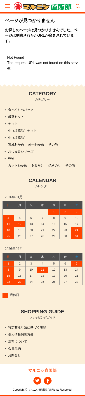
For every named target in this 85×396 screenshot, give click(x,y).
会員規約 (14, 348)
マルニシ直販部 (42, 370)
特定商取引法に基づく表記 (27, 327)
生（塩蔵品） (17, 137)
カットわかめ (17, 165)
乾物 (11, 158)
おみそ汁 (37, 165)
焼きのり (54, 165)
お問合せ (14, 355)
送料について (17, 341)
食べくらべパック (20, 109)
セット (13, 123)
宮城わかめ (16, 144)
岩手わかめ (36, 144)
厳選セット (16, 116)
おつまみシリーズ (20, 151)
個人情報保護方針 (20, 334)
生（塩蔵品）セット (22, 130)
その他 (53, 144)
